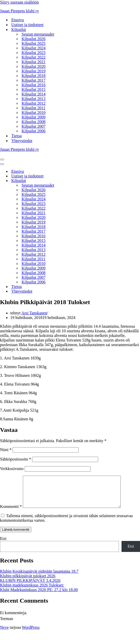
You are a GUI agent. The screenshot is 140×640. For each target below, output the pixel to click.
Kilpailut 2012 (33, 103)
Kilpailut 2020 (33, 66)
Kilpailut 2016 (33, 85)
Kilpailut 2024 (33, 48)
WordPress (31, 633)
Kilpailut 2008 (33, 122)
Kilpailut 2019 (33, 71)
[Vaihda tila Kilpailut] (89, 181)
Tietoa (16, 136)
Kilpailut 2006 (33, 131)
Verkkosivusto (12, 468)
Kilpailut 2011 (33, 108)
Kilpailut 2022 (33, 57)
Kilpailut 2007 (33, 126)
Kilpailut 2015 (33, 89)
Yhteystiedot (21, 140)
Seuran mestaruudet (38, 34)
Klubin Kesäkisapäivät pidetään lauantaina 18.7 (39, 577)
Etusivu (17, 20)
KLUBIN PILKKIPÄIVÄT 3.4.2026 (30, 586)
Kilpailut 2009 (33, 117)
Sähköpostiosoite (15, 459)
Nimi (6, 449)
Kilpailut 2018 (33, 75)
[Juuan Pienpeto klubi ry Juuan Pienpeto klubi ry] (70, 11)
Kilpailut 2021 (33, 62)
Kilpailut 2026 (33, 39)
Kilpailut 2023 (33, 52)
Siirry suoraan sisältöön (19, 2)
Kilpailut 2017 (33, 80)
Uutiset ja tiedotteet (27, 25)
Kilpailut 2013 (33, 99)
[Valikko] (2, 159)
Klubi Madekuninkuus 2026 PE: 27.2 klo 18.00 (39, 596)
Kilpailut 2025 (33, 43)
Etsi (3, 544)
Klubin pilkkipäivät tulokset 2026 (27, 582)
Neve (4, 633)
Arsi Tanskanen (34, 313)
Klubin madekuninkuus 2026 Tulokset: (32, 591)
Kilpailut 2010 (33, 112)
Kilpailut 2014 (33, 94)
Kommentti (11, 512)
